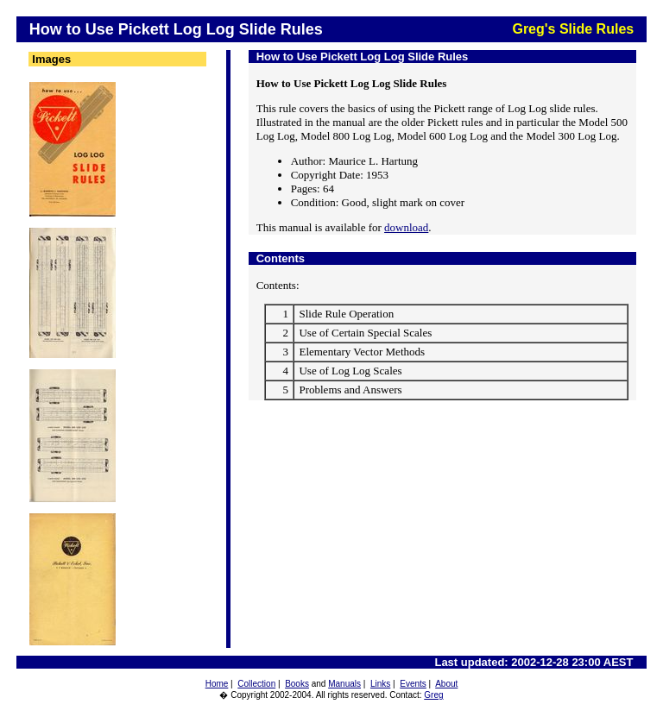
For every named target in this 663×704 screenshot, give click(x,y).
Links (380, 683)
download (406, 227)
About (446, 683)
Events (413, 683)
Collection (256, 683)
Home (217, 683)
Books (297, 683)
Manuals (344, 683)
